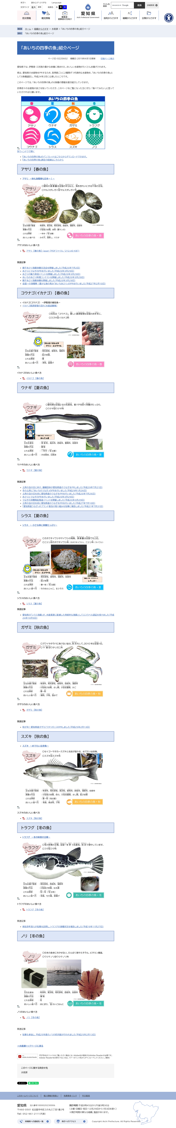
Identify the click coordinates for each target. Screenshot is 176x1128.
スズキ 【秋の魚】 (34, 818)
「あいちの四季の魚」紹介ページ (39, 33)
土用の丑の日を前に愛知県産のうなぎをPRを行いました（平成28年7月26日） (59, 494)
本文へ (23, 3)
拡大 (33, 7)
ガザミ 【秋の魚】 (34, 710)
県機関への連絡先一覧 (34, 1121)
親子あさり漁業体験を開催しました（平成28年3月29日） (48, 280)
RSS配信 (86, 1096)
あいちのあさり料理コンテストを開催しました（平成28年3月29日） (53, 277)
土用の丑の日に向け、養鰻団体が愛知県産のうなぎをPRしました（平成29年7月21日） (62, 487)
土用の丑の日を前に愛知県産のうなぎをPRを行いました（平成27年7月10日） (58, 503)
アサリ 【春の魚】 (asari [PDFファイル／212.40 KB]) (52, 251)
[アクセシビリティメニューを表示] (168, 17)
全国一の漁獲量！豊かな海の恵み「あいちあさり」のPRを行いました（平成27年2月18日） (64, 284)
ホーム (28, 29)
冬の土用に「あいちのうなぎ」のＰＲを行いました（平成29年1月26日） (54, 490)
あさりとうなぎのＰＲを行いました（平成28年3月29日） (48, 271)
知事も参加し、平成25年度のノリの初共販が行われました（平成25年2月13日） (59, 1035)
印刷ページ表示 (107, 59)
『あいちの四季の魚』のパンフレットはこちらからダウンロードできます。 (54, 157)
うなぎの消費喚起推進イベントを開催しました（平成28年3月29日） (53, 500)
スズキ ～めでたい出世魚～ (35, 746)
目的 (111, 18)
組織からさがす (41, 29)
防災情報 (26, 18)
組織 (130, 18)
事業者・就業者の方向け (65, 18)
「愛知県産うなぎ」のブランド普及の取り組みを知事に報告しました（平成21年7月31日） (62, 506)
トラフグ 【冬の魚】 (35, 910)
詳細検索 (150, 5)
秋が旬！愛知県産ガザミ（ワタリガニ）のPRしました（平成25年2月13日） (56, 727)
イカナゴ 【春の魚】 (35, 378)
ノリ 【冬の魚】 (33, 1017)
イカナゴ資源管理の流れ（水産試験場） (39, 306)
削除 (56, 33)
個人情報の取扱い (51, 1096)
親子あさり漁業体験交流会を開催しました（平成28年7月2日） (51, 268)
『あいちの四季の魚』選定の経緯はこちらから (43, 160)
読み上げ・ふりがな (38, 3)
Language (57, 3)
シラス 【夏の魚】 (34, 604)
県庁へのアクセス (69, 1121)
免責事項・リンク (70, 1096)
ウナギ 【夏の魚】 (34, 470)
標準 (39, 7)
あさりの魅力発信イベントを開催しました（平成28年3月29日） (51, 274)
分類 (149, 18)
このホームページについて (27, 1096)
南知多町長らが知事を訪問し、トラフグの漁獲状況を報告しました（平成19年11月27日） (63, 927)
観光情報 (46, 18)
